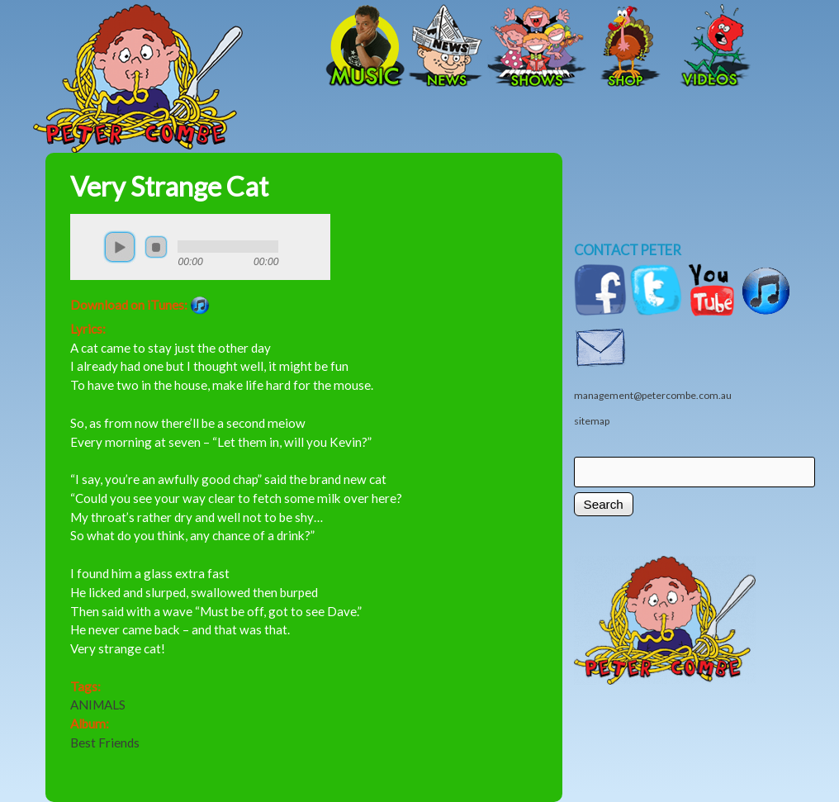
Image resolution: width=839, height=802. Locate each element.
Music (363, 47)
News (446, 47)
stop (156, 247)
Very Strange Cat (169, 186)
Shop (627, 47)
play (119, 246)
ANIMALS (98, 704)
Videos (710, 47)
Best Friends (105, 742)
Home (194, 47)
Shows (536, 47)
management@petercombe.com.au (653, 395)
